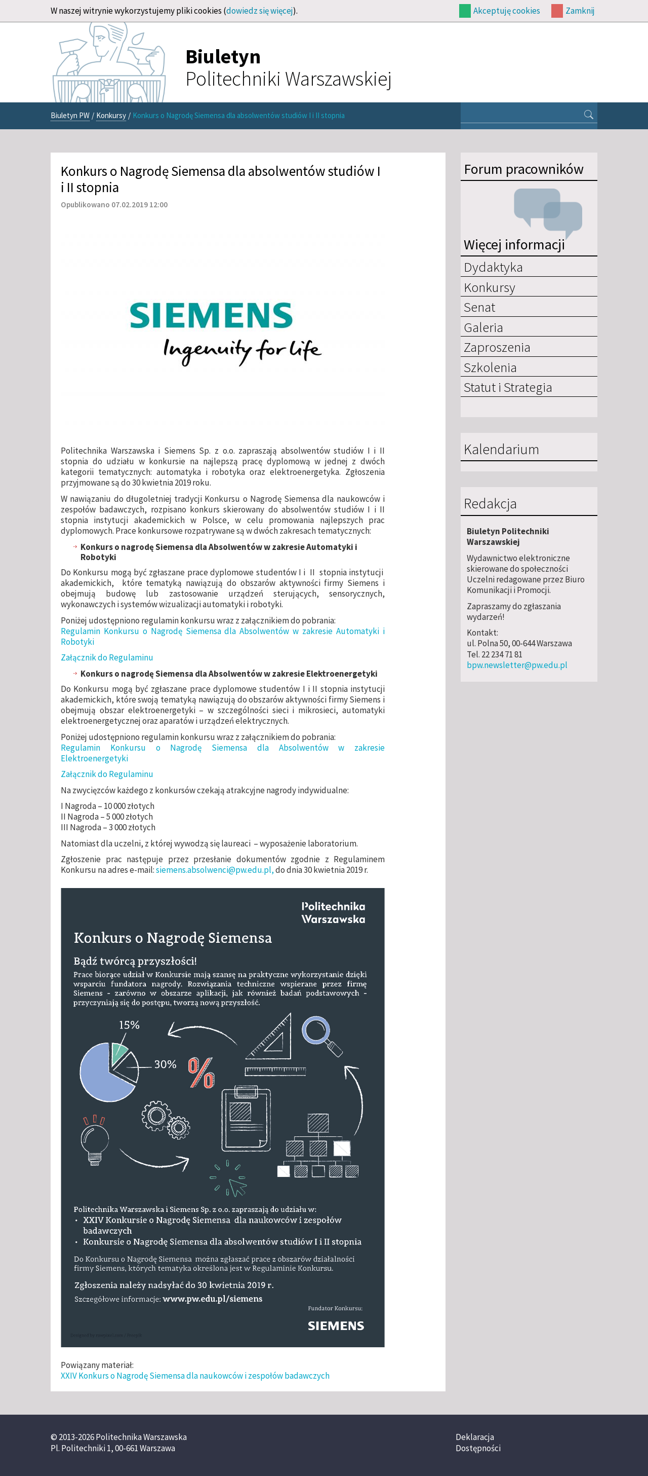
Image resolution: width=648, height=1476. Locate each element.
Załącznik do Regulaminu (107, 657)
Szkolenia (490, 367)
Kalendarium (501, 449)
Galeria (483, 327)
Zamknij (580, 10)
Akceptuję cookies (506, 10)
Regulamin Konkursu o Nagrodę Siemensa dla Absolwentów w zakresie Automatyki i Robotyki (223, 636)
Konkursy (111, 115)
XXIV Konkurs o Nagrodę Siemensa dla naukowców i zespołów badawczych (195, 1375)
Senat (479, 306)
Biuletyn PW (70, 115)
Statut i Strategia (508, 386)
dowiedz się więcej (259, 10)
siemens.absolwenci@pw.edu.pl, (215, 869)
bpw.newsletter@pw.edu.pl (517, 665)
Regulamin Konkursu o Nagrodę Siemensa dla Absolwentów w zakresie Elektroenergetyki (223, 753)
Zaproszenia (497, 346)
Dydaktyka (493, 266)
